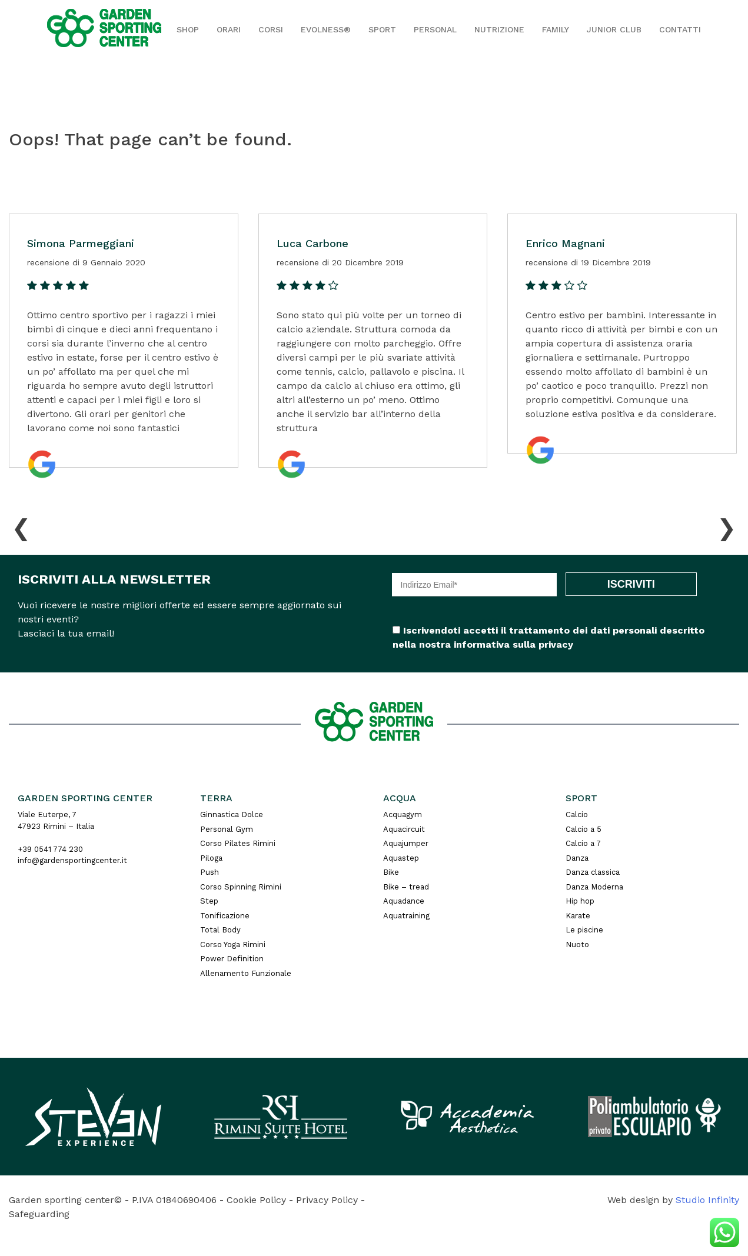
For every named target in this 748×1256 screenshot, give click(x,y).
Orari (229, 29)
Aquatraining (406, 915)
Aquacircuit (404, 829)
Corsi (270, 29)
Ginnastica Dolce (231, 814)
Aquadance (403, 901)
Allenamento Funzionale (245, 973)
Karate (578, 915)
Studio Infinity (707, 1199)
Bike (391, 872)
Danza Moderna (594, 886)
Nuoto (577, 944)
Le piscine (584, 929)
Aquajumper (405, 843)
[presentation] (21, 525)
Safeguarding (39, 1214)
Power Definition (232, 958)
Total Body (220, 929)
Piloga (211, 858)
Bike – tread (406, 886)
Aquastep (401, 858)
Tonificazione (225, 915)
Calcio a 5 (583, 829)
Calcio (577, 814)
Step (209, 901)
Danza (577, 858)
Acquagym (402, 814)
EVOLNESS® (326, 29)
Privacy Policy (327, 1199)
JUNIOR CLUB (614, 29)
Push (209, 872)
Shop (188, 29)
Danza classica (593, 872)
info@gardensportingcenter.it (72, 860)
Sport (382, 29)
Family (555, 29)
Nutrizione (499, 29)
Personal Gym (226, 829)
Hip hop (580, 901)
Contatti (680, 29)
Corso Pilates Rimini (237, 843)
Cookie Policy (256, 1199)
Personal (435, 29)
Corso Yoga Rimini (232, 944)
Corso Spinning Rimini (240, 886)
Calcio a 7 (583, 843)
